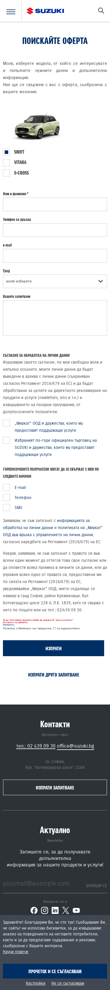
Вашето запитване (16, 296)
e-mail (7, 245)
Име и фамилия (15, 193)
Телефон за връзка (17, 219)
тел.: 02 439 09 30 (35, 745)
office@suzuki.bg (75, 745)
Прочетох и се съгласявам (55, 971)
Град (6, 270)
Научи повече (15, 952)
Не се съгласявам (67, 983)
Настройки (8, 625)
